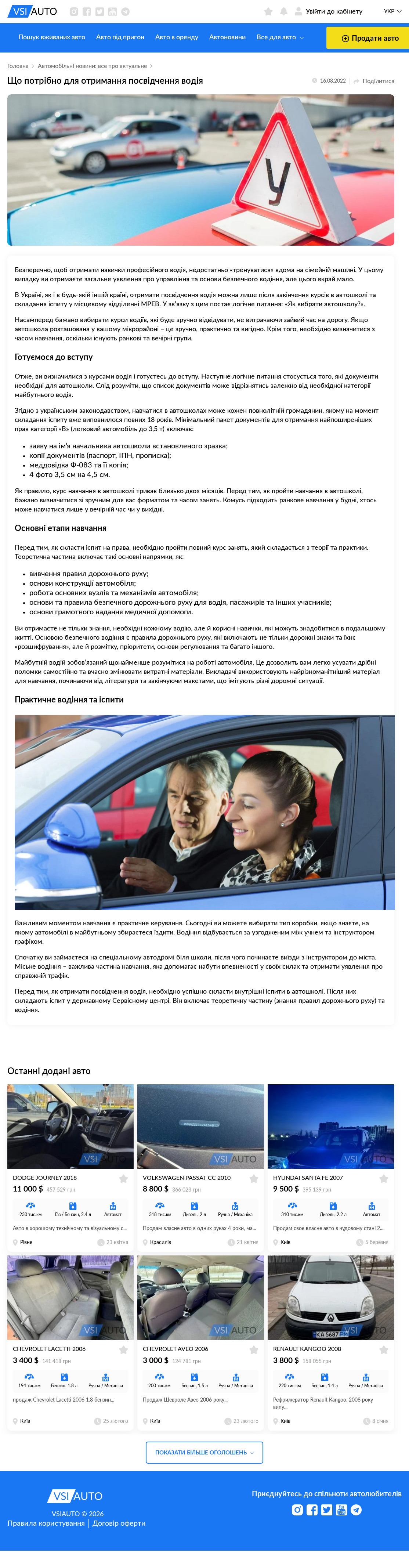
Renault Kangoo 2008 (307, 1356)
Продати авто (348, 38)
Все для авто (269, 37)
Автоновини (216, 37)
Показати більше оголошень (204, 1460)
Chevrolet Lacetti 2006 (49, 1356)
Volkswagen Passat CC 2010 (187, 1182)
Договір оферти (119, 1530)
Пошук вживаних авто (40, 37)
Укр (389, 11)
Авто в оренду (165, 37)
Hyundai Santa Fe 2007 (308, 1182)
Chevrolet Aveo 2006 (175, 1356)
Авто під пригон (109, 37)
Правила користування (46, 1530)
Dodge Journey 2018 (45, 1182)
